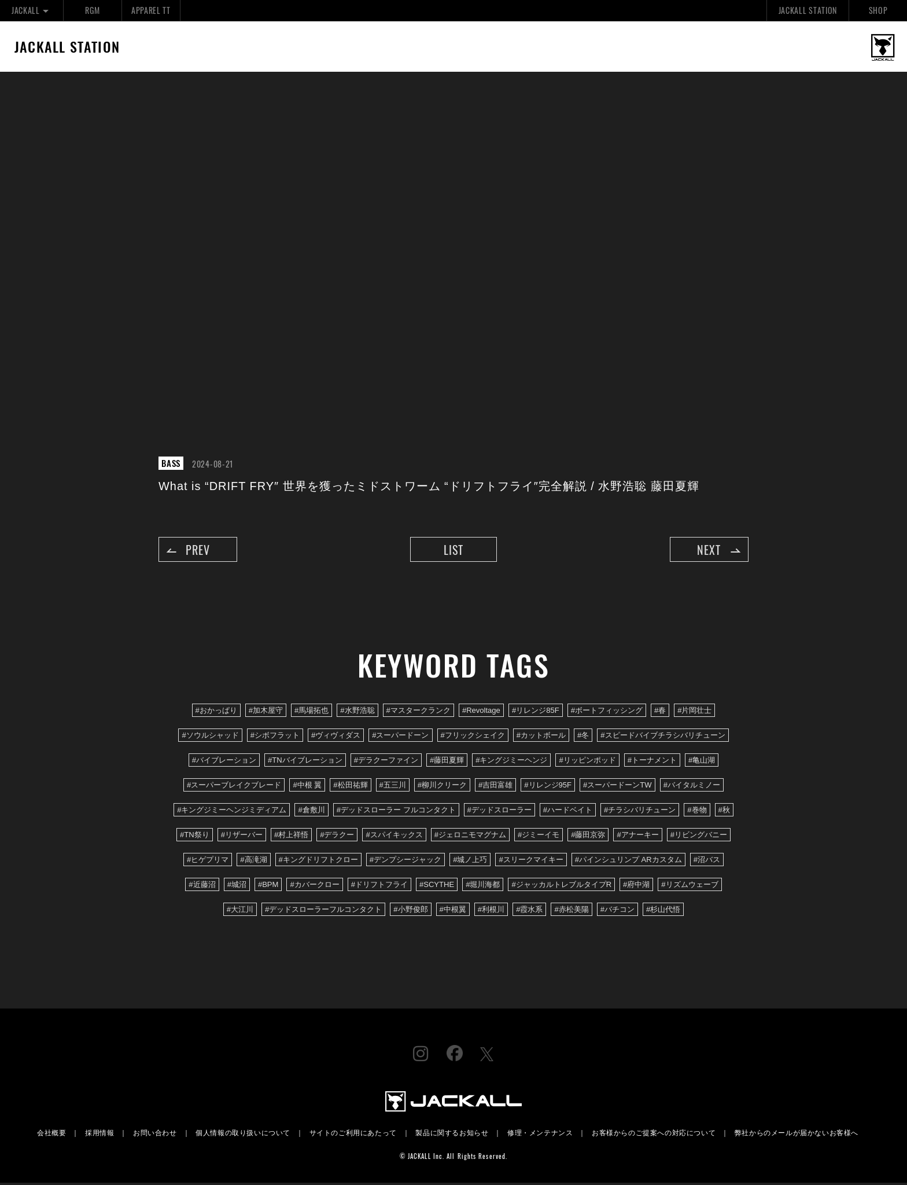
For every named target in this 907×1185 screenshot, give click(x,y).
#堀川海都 (483, 886)
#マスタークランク (418, 712)
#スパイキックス (394, 836)
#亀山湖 (701, 761)
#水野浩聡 (357, 712)
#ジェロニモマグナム (470, 836)
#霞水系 (529, 911)
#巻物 (696, 811)
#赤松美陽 (571, 911)
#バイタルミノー (691, 786)
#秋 (724, 811)
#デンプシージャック (405, 861)
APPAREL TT (151, 10)
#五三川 (392, 786)
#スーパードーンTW (617, 786)
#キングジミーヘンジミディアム (231, 811)
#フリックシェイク (473, 737)
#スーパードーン (400, 737)
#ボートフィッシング (607, 712)
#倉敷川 (311, 811)
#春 (660, 712)
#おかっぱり (216, 712)
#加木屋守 (266, 712)
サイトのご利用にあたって (353, 1134)
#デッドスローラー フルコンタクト (396, 811)
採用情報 (99, 1134)
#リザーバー (242, 836)
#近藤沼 (202, 886)
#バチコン (617, 911)
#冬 (583, 737)
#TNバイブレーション (305, 761)
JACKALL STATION (808, 10)
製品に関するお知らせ (451, 1134)
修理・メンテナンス (540, 1134)
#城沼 (236, 886)
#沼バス (707, 861)
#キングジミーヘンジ (511, 761)
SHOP (878, 10)
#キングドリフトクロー (318, 861)
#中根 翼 (307, 786)
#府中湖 (636, 886)
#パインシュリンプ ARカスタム (628, 861)
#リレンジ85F (535, 712)
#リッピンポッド (587, 761)
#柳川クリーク (442, 786)
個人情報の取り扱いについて (243, 1134)
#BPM (268, 886)
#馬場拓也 (311, 712)
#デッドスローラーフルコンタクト (323, 911)
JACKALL (31, 10)
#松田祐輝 (350, 786)
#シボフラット (275, 737)
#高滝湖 (253, 861)
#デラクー (337, 836)
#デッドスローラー (499, 811)
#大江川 (240, 911)
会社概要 (51, 1134)
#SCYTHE (436, 886)
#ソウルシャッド (210, 737)
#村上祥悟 (291, 836)
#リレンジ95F (548, 786)
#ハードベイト (567, 811)
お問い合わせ (155, 1134)
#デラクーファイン (386, 761)
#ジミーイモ (538, 836)
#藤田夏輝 (447, 761)
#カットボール (541, 737)
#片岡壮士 (694, 712)
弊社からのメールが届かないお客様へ (796, 1134)
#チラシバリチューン (640, 811)
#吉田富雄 (495, 786)
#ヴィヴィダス (335, 737)
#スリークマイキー (531, 861)
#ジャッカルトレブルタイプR (561, 886)
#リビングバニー (698, 836)
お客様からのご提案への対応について (654, 1134)
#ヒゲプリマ (207, 861)
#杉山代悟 (663, 911)
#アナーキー (637, 836)
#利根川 (491, 911)
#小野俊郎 (410, 911)
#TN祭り (194, 836)
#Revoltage (481, 712)
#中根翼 (453, 911)
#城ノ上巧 (470, 861)
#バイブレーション (224, 761)
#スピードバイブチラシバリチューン (662, 737)
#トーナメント (652, 761)
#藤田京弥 (588, 836)
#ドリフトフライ (379, 886)
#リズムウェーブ (689, 886)
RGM (92, 10)
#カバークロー (314, 886)
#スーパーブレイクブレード (234, 786)
